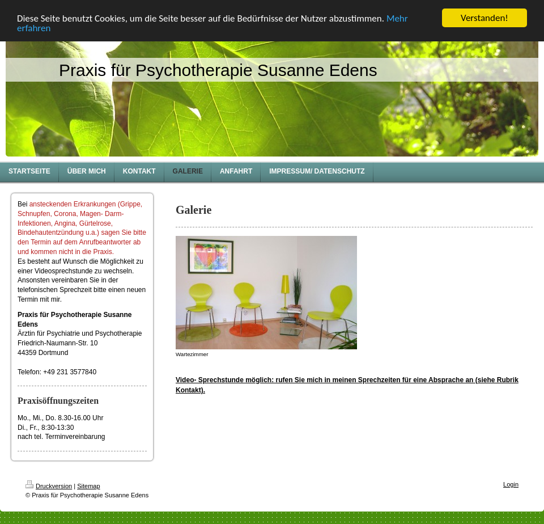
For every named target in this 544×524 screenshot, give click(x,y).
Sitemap (88, 486)
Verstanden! (484, 18)
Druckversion (49, 486)
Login (510, 484)
